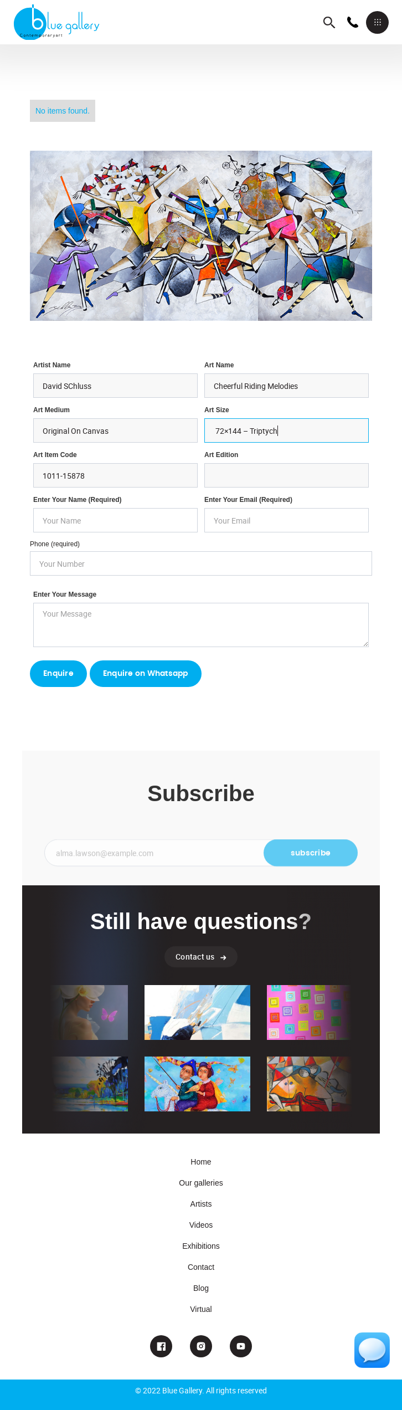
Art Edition (221, 455)
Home (200, 1161)
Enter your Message (64, 594)
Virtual (201, 1309)
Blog (201, 1288)
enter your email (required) (248, 500)
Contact (201, 1267)
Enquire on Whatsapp (145, 674)
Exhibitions (201, 1246)
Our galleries (201, 1182)
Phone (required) (55, 544)
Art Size (216, 410)
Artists (201, 1203)
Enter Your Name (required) (77, 500)
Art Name (219, 365)
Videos (201, 1225)
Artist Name (51, 365)
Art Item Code (55, 455)
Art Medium (51, 410)
